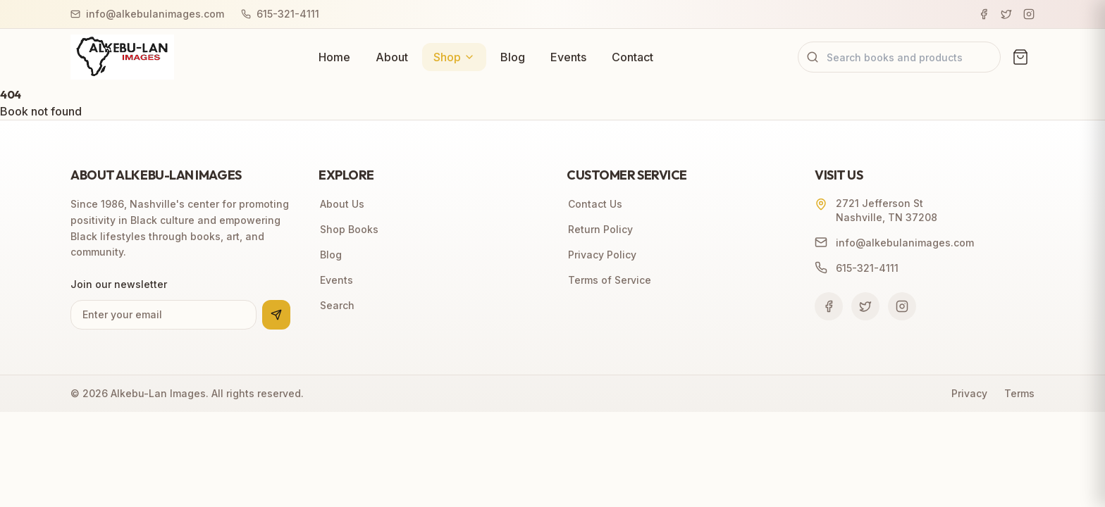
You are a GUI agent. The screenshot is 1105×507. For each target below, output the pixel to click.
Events (568, 57)
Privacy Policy (601, 255)
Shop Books (348, 229)
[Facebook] (983, 14)
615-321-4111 (280, 14)
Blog (512, 57)
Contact (632, 57)
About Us (341, 204)
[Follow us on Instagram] (902, 306)
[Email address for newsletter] (163, 315)
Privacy (969, 393)
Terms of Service (609, 280)
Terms (1019, 393)
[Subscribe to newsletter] (276, 315)
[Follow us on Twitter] (865, 306)
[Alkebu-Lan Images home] (122, 57)
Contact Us (594, 204)
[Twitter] (1006, 14)
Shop (454, 57)
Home (334, 57)
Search (336, 305)
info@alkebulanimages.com (147, 14)
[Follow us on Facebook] (829, 306)
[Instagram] (1029, 14)
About (392, 57)
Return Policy (600, 229)
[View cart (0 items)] (1020, 57)
